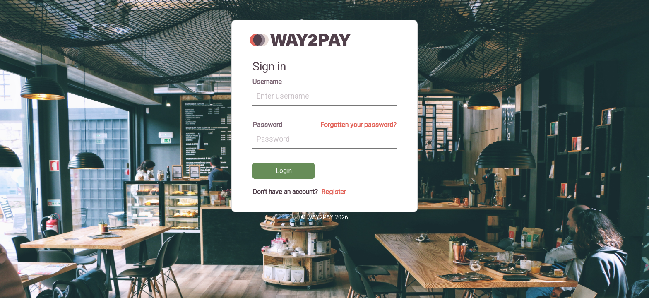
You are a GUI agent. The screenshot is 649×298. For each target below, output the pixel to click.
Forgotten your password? (358, 125)
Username (267, 82)
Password (267, 125)
